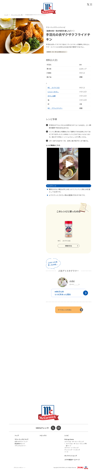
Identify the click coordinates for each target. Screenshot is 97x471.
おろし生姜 (52, 96)
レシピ (66, 435)
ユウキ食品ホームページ (72, 460)
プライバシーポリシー (19, 467)
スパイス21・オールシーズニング (74, 441)
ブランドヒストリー (20, 446)
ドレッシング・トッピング (72, 450)
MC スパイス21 (54, 87)
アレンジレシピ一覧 (17, 15)
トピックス (43, 435)
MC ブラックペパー (55, 108)
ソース (66, 452)
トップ (6, 15)
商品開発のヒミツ (20, 444)
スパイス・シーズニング (71, 448)
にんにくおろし (53, 91)
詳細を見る (68, 246)
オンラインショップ (70, 456)
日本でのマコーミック (21, 441)
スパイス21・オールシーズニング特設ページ (76, 445)
